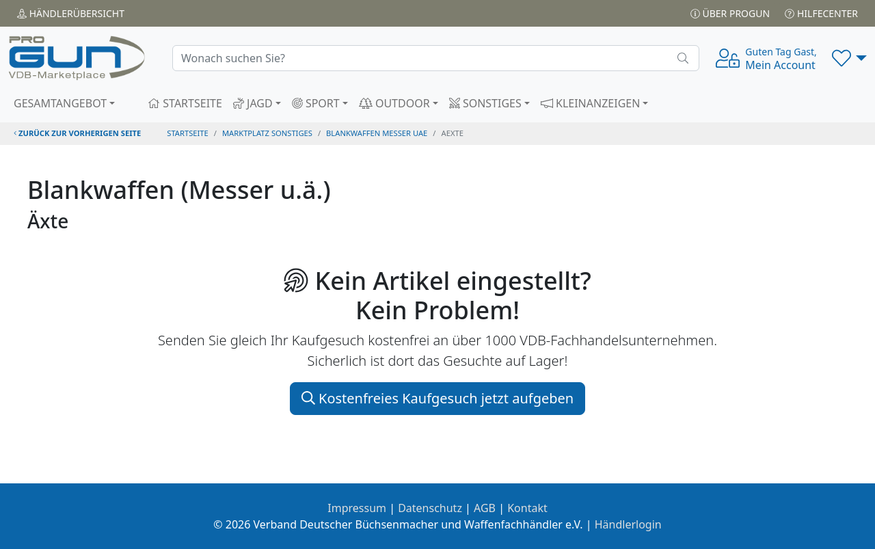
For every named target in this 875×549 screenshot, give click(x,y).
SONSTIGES (485, 103)
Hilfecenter (821, 13)
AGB (485, 507)
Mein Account (780, 58)
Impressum (356, 507)
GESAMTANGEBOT (60, 103)
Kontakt (527, 507)
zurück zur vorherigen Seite (77, 133)
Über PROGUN (730, 13)
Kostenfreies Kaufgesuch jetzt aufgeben (437, 398)
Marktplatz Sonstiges (267, 133)
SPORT (316, 103)
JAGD (253, 103)
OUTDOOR (394, 103)
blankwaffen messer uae (376, 133)
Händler (70, 13)
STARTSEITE (185, 103)
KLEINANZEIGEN (591, 103)
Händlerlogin (628, 524)
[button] (849, 58)
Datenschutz (430, 507)
